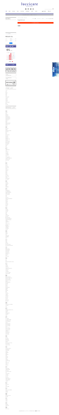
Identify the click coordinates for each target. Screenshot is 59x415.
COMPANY (27, 11)
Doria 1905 (7, 176)
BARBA (6, 129)
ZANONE (6, 404)
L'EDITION (6, 269)
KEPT (6, 260)
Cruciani (6, 152)
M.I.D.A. (6, 292)
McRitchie (6, 295)
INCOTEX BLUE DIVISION (9, 245)
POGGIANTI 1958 (8, 320)
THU (6, 372)
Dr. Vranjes (7, 179)
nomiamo (6, 305)
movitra (6, 298)
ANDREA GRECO (7, 118)
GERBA (6, 214)
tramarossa (7, 377)
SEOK (6, 355)
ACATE (6, 112)
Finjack (6, 202)
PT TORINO (7, 318)
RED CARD (6, 338)
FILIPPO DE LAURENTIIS (8, 198)
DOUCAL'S (7, 169)
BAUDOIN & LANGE (8, 130)
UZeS (6, 385)
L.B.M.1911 (7, 267)
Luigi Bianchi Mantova (8, 268)
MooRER (6, 283)
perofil (6, 322)
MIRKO (6, 289)
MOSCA (6, 284)
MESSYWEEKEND (7, 282)
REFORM (6, 104)
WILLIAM (6, 396)
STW (6, 361)
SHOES (6, 101)
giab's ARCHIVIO (7, 217)
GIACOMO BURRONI (8, 218)
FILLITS (6, 200)
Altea (6, 113)
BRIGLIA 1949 (7, 142)
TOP (6, 11)
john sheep (7, 256)
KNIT (6, 94)
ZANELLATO (7, 405)
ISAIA (6, 241)
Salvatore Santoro (8, 348)
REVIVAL (6, 341)
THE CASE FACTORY (8, 371)
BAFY (6, 133)
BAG (6, 103)
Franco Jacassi (7, 194)
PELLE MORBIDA (7, 324)
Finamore (6, 197)
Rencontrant (7, 340)
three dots (7, 370)
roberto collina (7, 344)
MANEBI (6, 288)
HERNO (6, 233)
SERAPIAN (6, 352)
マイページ (39, 18)
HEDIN (6, 232)
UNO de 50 (7, 384)
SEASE (6, 353)
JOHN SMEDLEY (7, 249)
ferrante (6, 204)
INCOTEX (6, 243)
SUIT (6, 91)
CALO (6, 150)
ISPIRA (6, 242)
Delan (6, 168)
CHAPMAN (6, 153)
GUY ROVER (7, 215)
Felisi (6, 196)
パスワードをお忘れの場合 (49, 18)
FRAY (6, 195)
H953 (6, 237)
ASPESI (6, 125)
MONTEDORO (7, 287)
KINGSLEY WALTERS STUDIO (9, 261)
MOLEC (6, 285)
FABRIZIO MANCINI (8, 192)
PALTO (6, 326)
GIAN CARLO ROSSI (8, 219)
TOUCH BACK (7, 373)
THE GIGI (6, 209)
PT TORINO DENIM (8, 319)
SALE (18, 11)
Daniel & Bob (7, 178)
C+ (5, 161)
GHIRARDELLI (7, 221)
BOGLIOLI (6, 128)
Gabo (6, 212)
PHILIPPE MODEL (7, 323)
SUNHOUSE (7, 362)
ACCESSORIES (7, 102)
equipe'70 (6, 183)
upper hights (7, 386)
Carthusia (6, 151)
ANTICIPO (6, 115)
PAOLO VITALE (7, 327)
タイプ (6, 40)
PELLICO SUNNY (7, 325)
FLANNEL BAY (7, 190)
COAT (6, 90)
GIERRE (6, 220)
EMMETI (6, 184)
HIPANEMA (7, 236)
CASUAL (13, 11)
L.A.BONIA (6, 271)
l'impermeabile (7, 273)
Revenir (6, 337)
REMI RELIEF (7, 339)
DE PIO (6, 165)
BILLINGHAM (7, 143)
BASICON (6, 136)
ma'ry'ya (6, 296)
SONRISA (6, 359)
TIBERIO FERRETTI (8, 378)
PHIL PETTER (7, 334)
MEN (9, 11)
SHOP (32, 11)
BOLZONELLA (7, 134)
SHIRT (6, 93)
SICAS (6, 358)
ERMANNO (7, 186)
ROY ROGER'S (7, 343)
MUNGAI (6, 290)
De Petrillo (7, 166)
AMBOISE (6, 114)
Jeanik (6, 255)
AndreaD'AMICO (7, 117)
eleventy (6, 182)
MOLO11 (6, 297)
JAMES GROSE (7, 248)
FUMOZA (6, 199)
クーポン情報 (34, 18)
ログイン (43, 18)
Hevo (6, 234)
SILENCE (6, 357)
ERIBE (6, 185)
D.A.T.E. (6, 164)
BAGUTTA (6, 131)
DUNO (6, 177)
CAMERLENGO (7, 149)
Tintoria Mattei (7, 379)
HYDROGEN (7, 235)
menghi (6, 294)
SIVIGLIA (6, 356)
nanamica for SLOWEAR (9, 304)
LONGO (6, 265)
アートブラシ (7, 408)
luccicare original (8, 272)
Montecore (7, 299)
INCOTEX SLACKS (8, 244)
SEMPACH (6, 354)
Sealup (6, 351)
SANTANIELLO (7, 349)
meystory (6, 293)
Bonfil (6, 145)
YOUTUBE (22, 11)
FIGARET (6, 201)
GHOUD (6, 229)
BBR (6, 146)
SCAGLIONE (7, 350)
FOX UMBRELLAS (7, 191)
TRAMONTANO (7, 369)
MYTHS (6, 286)
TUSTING (6, 374)
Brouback (6, 144)
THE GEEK (6, 210)
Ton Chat (6, 375)
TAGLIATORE (7, 368)
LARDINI (6, 266)
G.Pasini (6, 211)
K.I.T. (6, 259)
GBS (6, 213)
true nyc (6, 376)
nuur (6, 306)
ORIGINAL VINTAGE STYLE (9, 309)
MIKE (6, 291)
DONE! (6, 170)
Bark (6, 132)
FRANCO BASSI (7, 193)
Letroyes (6, 270)
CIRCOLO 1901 (7, 159)
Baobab (6, 135)
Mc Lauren (7, 300)
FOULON (6, 203)
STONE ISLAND (7, 360)
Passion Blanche (7, 321)
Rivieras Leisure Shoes (8, 342)
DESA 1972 (7, 167)
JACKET (6, 92)
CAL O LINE (7, 160)
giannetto (6, 216)
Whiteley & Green (8, 395)
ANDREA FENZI (7, 116)
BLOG (36, 11)
